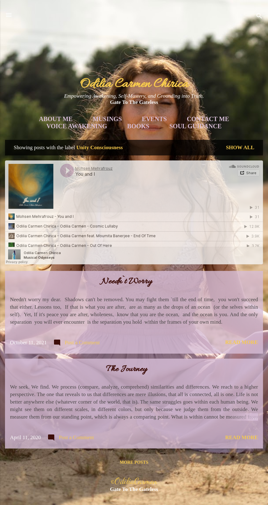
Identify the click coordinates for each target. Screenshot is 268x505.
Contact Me (208, 118)
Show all (240, 147)
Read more (241, 342)
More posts (134, 462)
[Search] (259, 17)
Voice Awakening (76, 126)
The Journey (126, 369)
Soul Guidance (195, 126)
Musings (107, 118)
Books (138, 126)
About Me (56, 118)
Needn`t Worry (126, 282)
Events (154, 118)
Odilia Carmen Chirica (134, 84)
